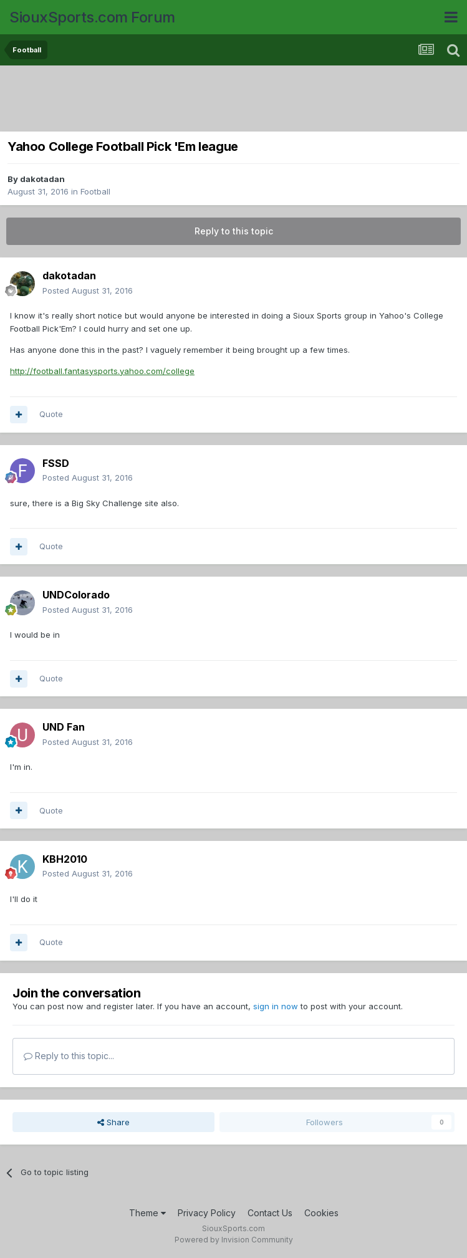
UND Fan (63, 727)
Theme (147, 1213)
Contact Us (270, 1213)
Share (113, 1122)
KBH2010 (64, 859)
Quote (51, 414)
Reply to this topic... (69, 1055)
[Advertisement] (233, 100)
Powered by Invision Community (234, 1239)
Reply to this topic (234, 231)
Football (95, 191)
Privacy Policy (207, 1213)
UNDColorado (76, 594)
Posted (87, 290)
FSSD (55, 463)
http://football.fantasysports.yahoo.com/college (102, 371)
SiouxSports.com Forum (92, 17)
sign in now (275, 1006)
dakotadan (42, 179)
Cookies (321, 1213)
